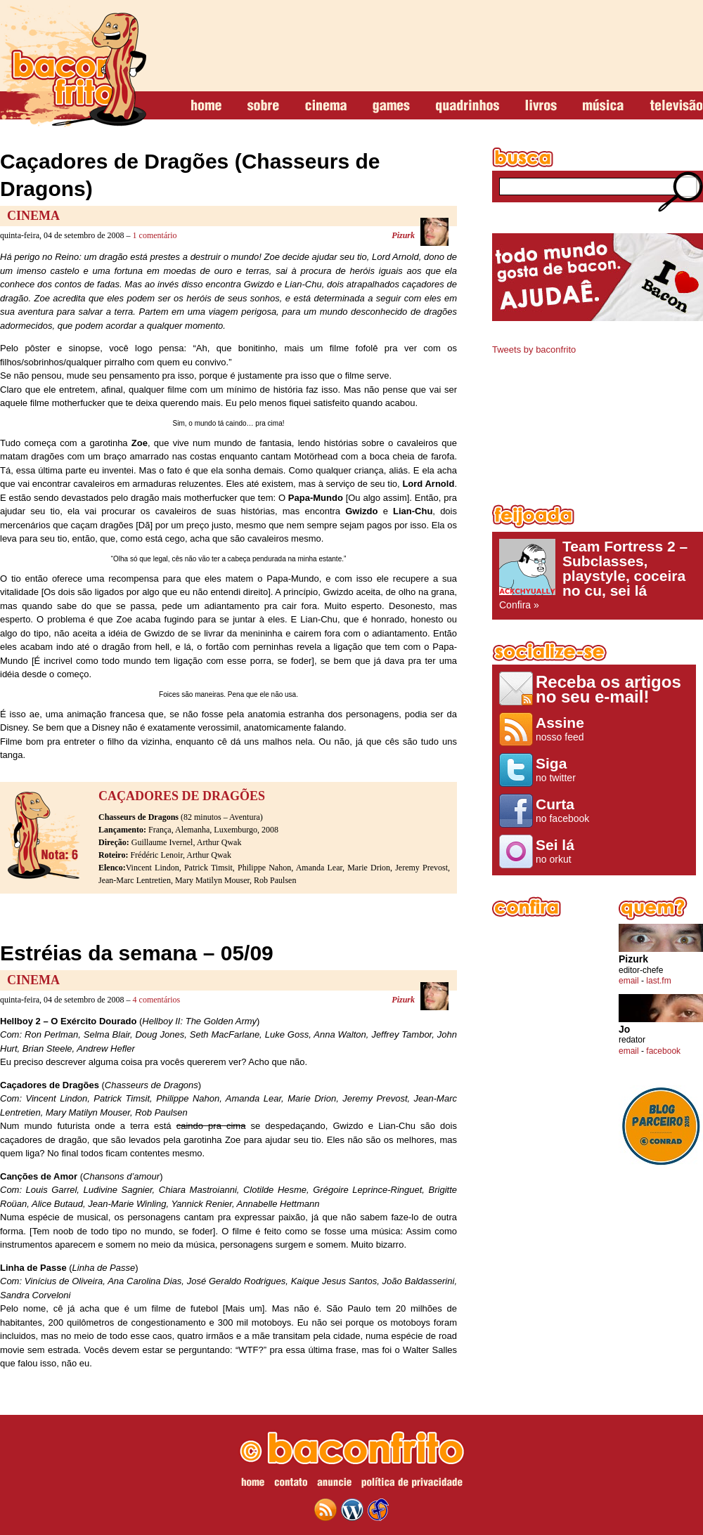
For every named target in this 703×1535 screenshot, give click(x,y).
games (391, 106)
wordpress (352, 1509)
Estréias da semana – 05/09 (136, 953)
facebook (663, 1051)
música (603, 106)
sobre (263, 106)
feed (325, 1509)
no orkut (565, 851)
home (206, 106)
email (629, 981)
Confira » (597, 574)
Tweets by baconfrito (534, 349)
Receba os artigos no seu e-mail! (608, 688)
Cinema (33, 216)
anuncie (334, 1484)
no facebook (565, 810)
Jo (624, 1029)
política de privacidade (412, 1484)
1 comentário (155, 235)
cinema (326, 106)
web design (378, 1509)
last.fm (658, 981)
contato (290, 1484)
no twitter (565, 769)
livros (541, 106)
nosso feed (565, 728)
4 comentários (157, 1000)
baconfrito (73, 66)
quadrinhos (467, 106)
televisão (676, 106)
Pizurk (403, 235)
